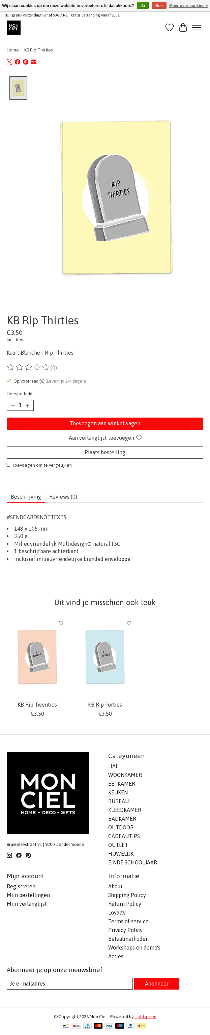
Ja (143, 5)
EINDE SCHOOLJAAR (132, 863)
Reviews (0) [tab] (63, 497)
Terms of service (128, 921)
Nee (159, 5)
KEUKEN (118, 793)
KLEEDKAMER (124, 810)
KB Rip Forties (105, 705)
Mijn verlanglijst (27, 904)
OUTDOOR (120, 828)
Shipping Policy (127, 895)
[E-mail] (70, 984)
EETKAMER (121, 784)
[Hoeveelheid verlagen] (13, 405)
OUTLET (118, 845)
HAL (113, 766)
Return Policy (124, 904)
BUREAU (118, 801)
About (115, 886)
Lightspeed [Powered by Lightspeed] (145, 1016)
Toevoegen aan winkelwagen (105, 424)
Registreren (21, 886)
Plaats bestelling (105, 452)
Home (13, 49)
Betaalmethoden (128, 939)
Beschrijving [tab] (26, 497)
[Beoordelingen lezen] (29, 367)
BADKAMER (122, 819)
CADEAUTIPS (124, 836)
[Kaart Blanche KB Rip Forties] (105, 657)
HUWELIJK (120, 854)
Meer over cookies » (188, 5)
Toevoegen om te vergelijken (39, 465)
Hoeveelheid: (20, 394)
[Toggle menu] (196, 27)
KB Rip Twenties (37, 705)
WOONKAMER (125, 775)
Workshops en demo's (134, 947)
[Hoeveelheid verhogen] (27, 405)
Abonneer (157, 983)
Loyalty (117, 912)
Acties (115, 956)
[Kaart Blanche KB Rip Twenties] (37, 657)
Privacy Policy (125, 930)
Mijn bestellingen (28, 895)
